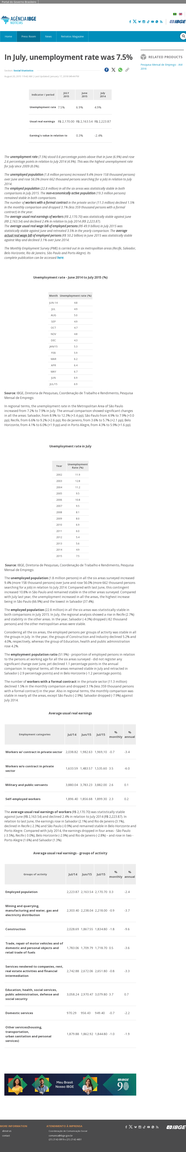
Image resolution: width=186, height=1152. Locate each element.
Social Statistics (23, 70)
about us (6, 1131)
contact (6, 1135)
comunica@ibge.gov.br (60, 1135)
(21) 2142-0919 (56, 1139)
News (48, 36)
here (60, 258)
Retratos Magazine (72, 36)
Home (8, 36)
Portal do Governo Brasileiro (19, 2)
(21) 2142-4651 (73, 1139)
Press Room (28, 36)
